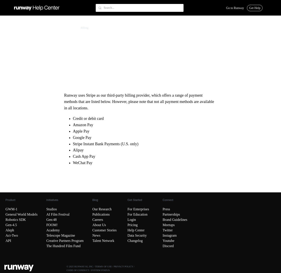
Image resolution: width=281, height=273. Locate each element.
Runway (12, 27)
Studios (51, 209)
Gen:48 (51, 220)
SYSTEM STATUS (100, 270)
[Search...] (140, 8)
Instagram (170, 235)
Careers (97, 220)
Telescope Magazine (60, 235)
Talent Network (103, 241)
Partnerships (171, 214)
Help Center (136, 230)
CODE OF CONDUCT (78, 270)
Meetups (169, 225)
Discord (168, 246)
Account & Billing (32, 27)
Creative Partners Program (65, 241)
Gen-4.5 (11, 225)
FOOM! (52, 225)
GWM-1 (11, 209)
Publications (101, 214)
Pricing (133, 225)
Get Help (254, 8)
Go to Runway (235, 8)
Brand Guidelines (175, 220)
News (96, 235)
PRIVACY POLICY (123, 266)
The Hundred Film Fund (63, 246)
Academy (53, 230)
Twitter (168, 230)
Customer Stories (104, 230)
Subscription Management (62, 27)
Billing (84, 27)
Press (166, 209)
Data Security (137, 235)
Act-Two (11, 235)
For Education (138, 214)
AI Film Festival (58, 214)
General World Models (21, 214)
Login (132, 220)
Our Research (102, 209)
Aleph (9, 230)
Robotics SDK (15, 220)
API (8, 241)
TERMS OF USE (103, 266)
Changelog (135, 241)
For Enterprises (138, 209)
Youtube (169, 241)
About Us (99, 225)
